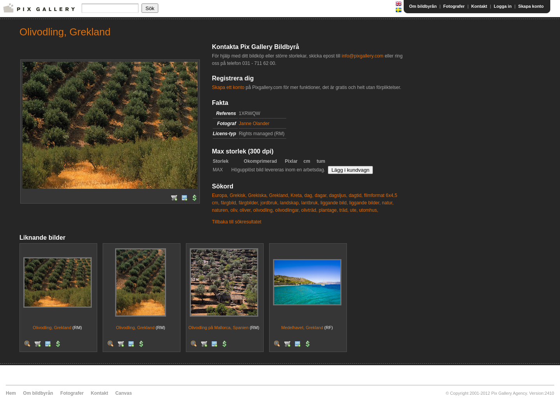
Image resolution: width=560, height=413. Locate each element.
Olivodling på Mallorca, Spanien (218, 327)
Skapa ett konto (228, 87)
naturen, (220, 210)
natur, (388, 203)
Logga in (503, 6)
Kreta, (296, 195)
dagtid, (356, 195)
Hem (11, 393)
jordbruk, (270, 203)
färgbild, (229, 203)
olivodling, (263, 210)
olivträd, (309, 210)
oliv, (234, 210)
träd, (343, 210)
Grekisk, (238, 195)
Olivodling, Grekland (52, 327)
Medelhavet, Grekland (302, 327)
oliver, (246, 210)
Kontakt (479, 6)
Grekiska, (258, 195)
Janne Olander (254, 123)
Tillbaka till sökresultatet (236, 222)
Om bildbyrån (423, 6)
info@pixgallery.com (362, 56)
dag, (308, 195)
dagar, (321, 195)
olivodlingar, (287, 210)
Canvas (123, 393)
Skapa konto (531, 6)
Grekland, (279, 195)
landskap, (290, 203)
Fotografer (454, 6)
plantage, (328, 210)
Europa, (220, 195)
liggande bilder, (365, 203)
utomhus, (368, 210)
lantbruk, (310, 203)
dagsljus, (338, 195)
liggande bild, (334, 203)
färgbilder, (249, 203)
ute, (354, 210)
